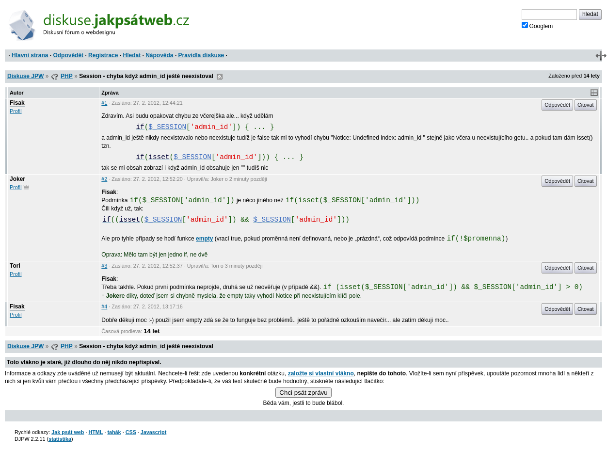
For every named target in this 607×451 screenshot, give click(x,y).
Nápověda (159, 55)
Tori (15, 265)
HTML (95, 432)
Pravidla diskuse (201, 55)
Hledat (132, 55)
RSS (220, 77)
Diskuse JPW (25, 76)
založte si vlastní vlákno (321, 373)
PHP (67, 76)
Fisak (17, 102)
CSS (131, 432)
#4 (104, 306)
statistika (59, 439)
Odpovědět (68, 55)
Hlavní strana (30, 55)
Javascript (153, 432)
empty (204, 238)
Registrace (103, 55)
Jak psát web (67, 432)
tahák (114, 432)
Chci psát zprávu (303, 392)
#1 (104, 103)
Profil (16, 111)
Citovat (585, 105)
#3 (104, 266)
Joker (17, 179)
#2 (104, 179)
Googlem (537, 26)
